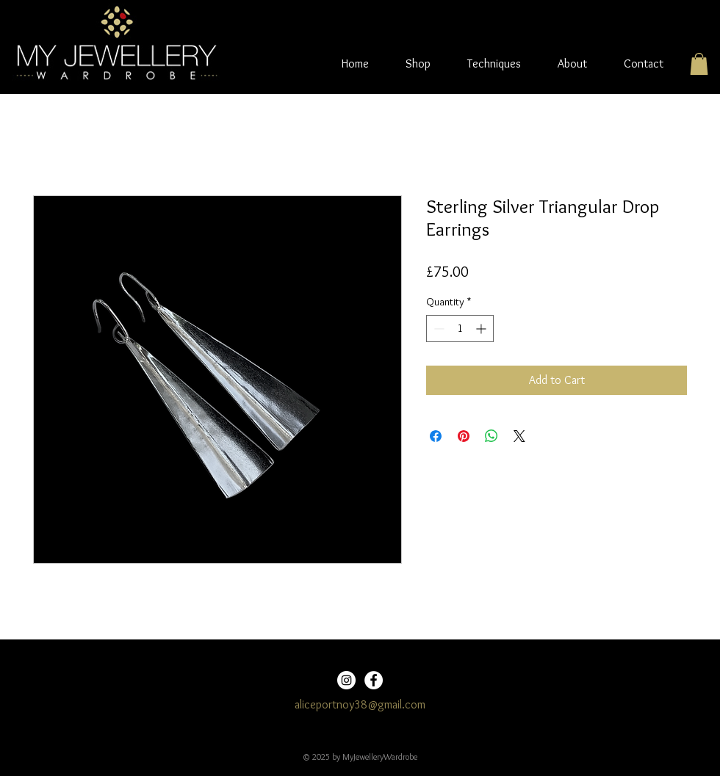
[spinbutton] (460, 328)
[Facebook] (373, 680)
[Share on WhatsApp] (491, 436)
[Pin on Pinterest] (463, 436)
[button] (699, 64)
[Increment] (482, 328)
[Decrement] (437, 328)
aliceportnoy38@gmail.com (360, 704)
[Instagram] (346, 680)
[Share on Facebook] (435, 436)
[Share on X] (519, 436)
